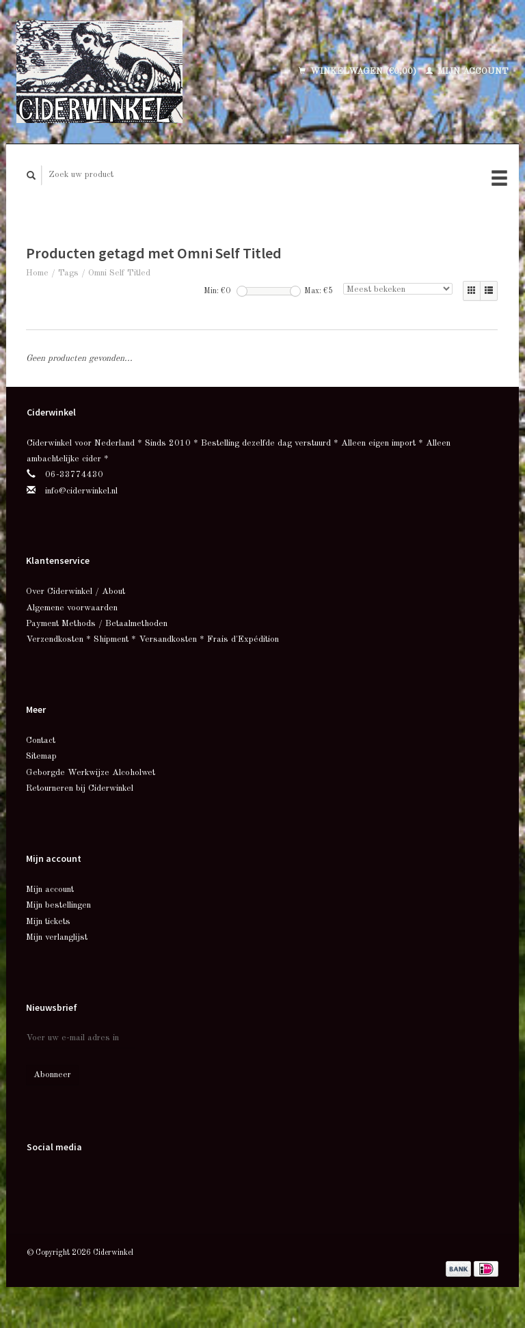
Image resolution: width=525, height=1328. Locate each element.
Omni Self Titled (119, 273)
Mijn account (467, 71)
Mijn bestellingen (58, 905)
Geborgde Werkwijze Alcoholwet (90, 772)
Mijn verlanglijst (57, 937)
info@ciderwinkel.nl (81, 491)
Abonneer (52, 1074)
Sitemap (41, 756)
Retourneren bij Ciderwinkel (79, 788)
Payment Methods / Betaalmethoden (96, 623)
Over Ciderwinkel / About (75, 591)
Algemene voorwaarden (72, 608)
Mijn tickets (48, 921)
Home (37, 273)
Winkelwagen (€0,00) (359, 71)
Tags (68, 273)
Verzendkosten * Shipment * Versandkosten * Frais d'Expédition (152, 639)
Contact (40, 740)
